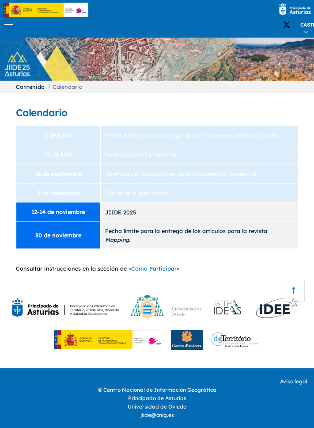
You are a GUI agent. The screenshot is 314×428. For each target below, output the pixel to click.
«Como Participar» (154, 268)
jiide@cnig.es (157, 415)
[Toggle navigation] (6, 28)
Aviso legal (293, 381)
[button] (23, 58)
